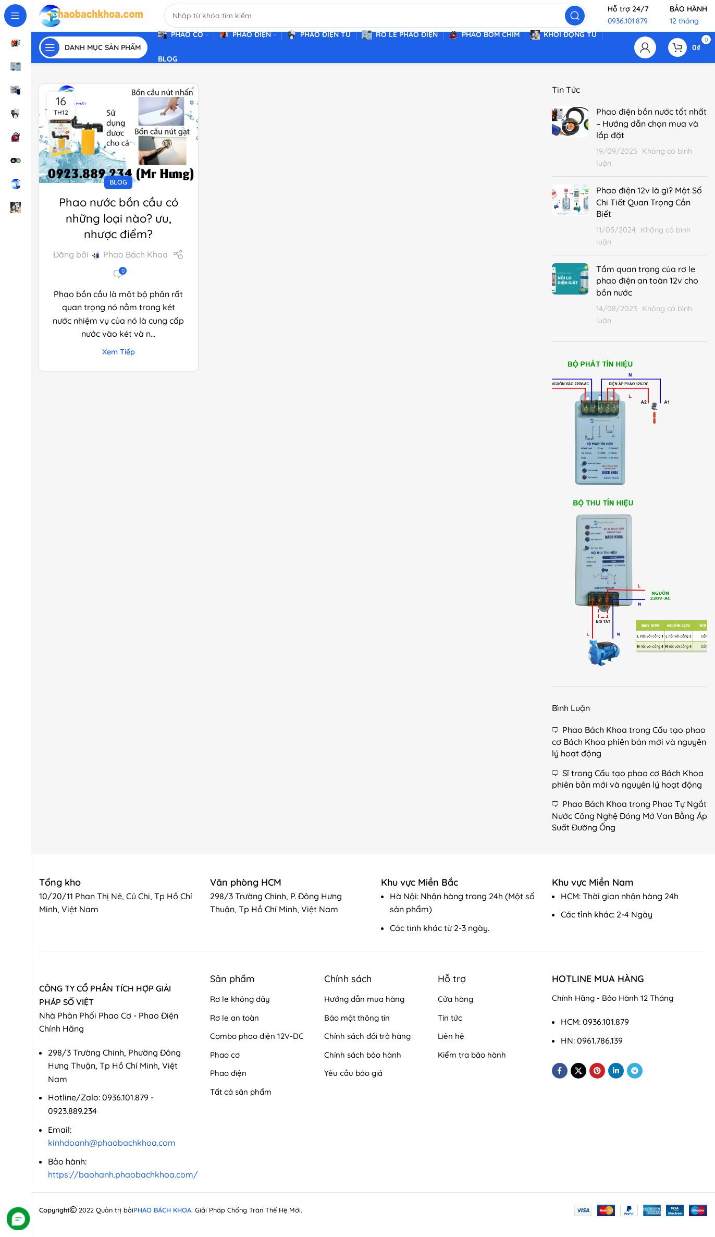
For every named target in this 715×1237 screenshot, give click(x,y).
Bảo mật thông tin (357, 1028)
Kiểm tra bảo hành (472, 1065)
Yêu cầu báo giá (353, 1083)
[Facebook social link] (560, 1080)
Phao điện (228, 1083)
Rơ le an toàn (234, 1028)
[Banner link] (629, 524)
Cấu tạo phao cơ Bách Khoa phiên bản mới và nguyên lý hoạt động (629, 752)
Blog (118, 192)
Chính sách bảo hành (362, 1065)
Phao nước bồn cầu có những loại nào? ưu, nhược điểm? (118, 228)
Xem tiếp (118, 361)
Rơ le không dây (240, 1009)
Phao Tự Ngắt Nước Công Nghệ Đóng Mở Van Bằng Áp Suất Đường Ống (629, 826)
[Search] (375, 21)
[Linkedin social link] (616, 1080)
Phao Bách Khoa (135, 265)
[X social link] (578, 1080)
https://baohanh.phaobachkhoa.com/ (123, 1185)
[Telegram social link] (635, 1080)
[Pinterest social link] (597, 1080)
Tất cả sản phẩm (241, 1102)
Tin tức (450, 1028)
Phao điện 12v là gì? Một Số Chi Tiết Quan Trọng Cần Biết (649, 212)
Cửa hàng (455, 1009)
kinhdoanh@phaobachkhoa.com (112, 1152)
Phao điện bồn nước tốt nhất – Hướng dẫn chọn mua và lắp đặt (651, 133)
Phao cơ (225, 1065)
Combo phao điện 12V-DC (257, 1046)
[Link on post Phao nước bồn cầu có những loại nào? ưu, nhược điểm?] (118, 143)
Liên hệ (451, 1046)
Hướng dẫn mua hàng (364, 1009)
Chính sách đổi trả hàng (367, 1046)
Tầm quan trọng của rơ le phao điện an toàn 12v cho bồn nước (647, 291)
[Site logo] (91, 20)
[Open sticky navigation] (93, 57)
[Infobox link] (65, 892)
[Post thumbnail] (570, 147)
